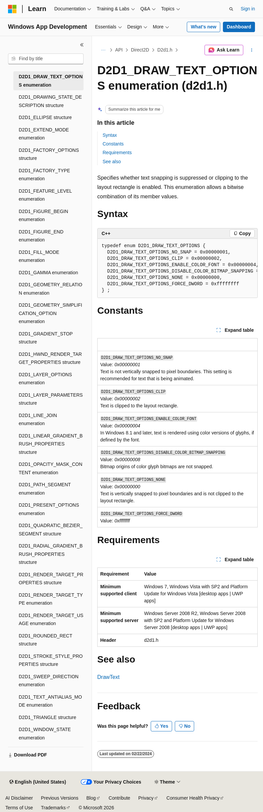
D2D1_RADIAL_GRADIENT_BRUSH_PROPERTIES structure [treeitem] (51, 554)
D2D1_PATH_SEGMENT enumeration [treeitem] (45, 489)
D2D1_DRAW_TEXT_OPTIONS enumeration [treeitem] (51, 81)
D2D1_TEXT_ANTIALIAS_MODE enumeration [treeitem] (50, 701)
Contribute (119, 798)
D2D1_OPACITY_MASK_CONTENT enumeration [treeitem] (50, 468)
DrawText (108, 677)
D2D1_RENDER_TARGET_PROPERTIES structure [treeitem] (51, 579)
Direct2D (140, 50)
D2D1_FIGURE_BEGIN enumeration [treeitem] (43, 215)
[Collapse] (82, 45)
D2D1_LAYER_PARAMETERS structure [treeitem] (51, 399)
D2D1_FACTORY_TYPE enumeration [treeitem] (44, 175)
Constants (113, 143)
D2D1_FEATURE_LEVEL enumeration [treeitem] (45, 195)
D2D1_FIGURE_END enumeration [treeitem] (41, 236)
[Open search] (231, 9)
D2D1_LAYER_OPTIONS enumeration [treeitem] (45, 379)
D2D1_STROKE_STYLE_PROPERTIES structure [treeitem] (51, 660)
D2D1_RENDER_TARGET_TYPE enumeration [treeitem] (51, 599)
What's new (203, 26)
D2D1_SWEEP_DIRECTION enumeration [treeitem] (49, 681)
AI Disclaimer (19, 798)
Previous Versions (59, 798)
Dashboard (239, 26)
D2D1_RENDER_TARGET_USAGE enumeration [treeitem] (51, 619)
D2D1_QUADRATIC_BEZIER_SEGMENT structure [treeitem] (51, 529)
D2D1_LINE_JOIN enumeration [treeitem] (38, 419)
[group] (177, 268)
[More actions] (252, 50)
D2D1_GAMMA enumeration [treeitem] (48, 272)
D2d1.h (164, 50)
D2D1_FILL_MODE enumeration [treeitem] (39, 256)
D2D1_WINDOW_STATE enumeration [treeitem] (45, 733)
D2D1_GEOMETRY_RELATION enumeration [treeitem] (50, 289)
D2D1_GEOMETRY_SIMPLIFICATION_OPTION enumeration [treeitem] (50, 313)
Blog (91, 798)
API (119, 50)
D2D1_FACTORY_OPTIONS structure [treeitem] (49, 154)
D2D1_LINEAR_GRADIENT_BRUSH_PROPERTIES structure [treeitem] (51, 444)
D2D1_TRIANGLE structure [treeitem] (47, 717)
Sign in (248, 8)
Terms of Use (19, 807)
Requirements (117, 152)
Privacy (146, 798)
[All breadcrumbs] (103, 50)
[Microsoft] (12, 9)
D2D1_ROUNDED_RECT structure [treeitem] (45, 640)
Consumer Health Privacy (193, 798)
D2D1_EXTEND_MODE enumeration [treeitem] (44, 134)
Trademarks (53, 807)
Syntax (110, 135)
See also (112, 161)
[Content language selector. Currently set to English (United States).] (37, 782)
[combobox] (46, 59)
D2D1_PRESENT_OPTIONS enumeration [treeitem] (49, 509)
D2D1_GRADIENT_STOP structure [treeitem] (46, 338)
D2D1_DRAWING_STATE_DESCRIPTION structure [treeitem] (50, 101)
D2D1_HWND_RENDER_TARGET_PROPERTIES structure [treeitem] (50, 358)
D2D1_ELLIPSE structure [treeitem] (45, 117)
